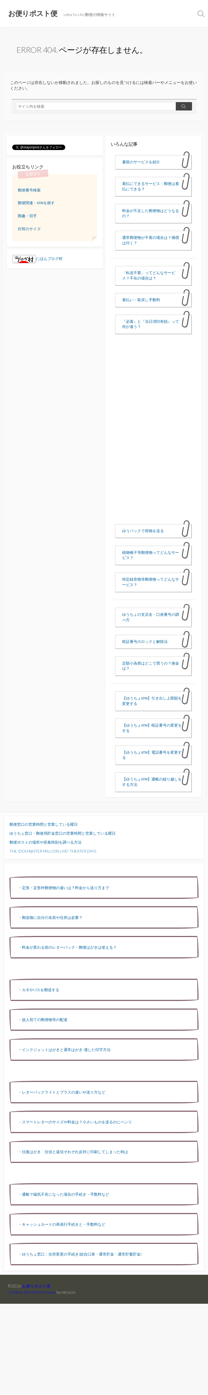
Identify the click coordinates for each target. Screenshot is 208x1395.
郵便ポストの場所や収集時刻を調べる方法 (45, 842)
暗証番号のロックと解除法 (145, 641)
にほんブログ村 (37, 258)
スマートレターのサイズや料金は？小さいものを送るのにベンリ (77, 1122)
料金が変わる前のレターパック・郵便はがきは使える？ (69, 947)
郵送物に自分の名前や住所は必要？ (52, 917)
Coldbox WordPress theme (32, 1292)
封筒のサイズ (29, 228)
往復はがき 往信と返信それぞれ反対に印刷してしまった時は (75, 1151)
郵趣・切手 (27, 215)
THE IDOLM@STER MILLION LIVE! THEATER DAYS (52, 851)
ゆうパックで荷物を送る (143, 530)
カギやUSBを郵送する (40, 989)
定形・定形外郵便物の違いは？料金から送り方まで (65, 887)
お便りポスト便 (36, 1285)
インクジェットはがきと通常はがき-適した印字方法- (67, 1049)
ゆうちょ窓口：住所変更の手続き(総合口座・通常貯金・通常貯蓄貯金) (82, 1254)
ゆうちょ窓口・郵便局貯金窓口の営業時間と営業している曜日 (62, 833)
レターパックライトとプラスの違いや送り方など (63, 1092)
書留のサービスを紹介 (141, 162)
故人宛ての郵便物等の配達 (44, 1019)
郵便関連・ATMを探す (36, 202)
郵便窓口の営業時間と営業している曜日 (43, 824)
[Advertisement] (153, 433)
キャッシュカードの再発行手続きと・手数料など (63, 1224)
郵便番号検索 (29, 190)
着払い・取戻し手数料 (141, 299)
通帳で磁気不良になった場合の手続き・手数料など (65, 1194)
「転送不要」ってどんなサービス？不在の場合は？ (148, 275)
